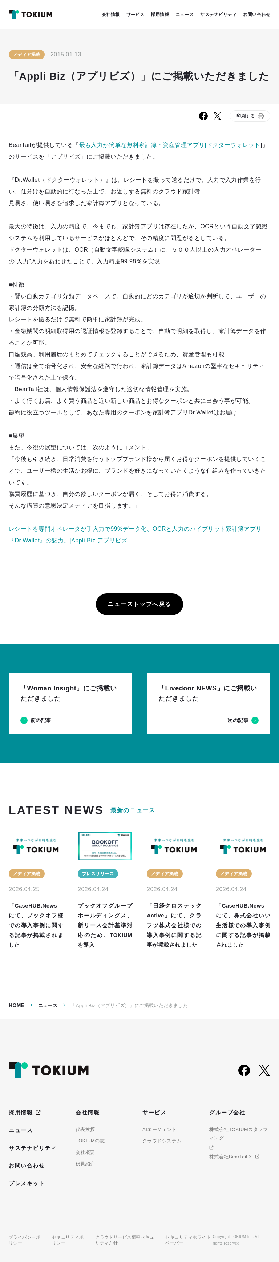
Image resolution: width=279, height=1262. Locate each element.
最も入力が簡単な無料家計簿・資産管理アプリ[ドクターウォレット (169, 145)
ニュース (48, 1005)
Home (17, 1005)
